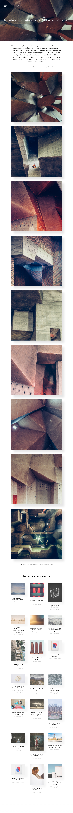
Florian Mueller (16, 46)
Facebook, (30, 67)
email (51, 67)
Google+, (46, 67)
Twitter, (35, 67)
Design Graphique (17, 690)
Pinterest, (41, 67)
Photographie (18, 602)
